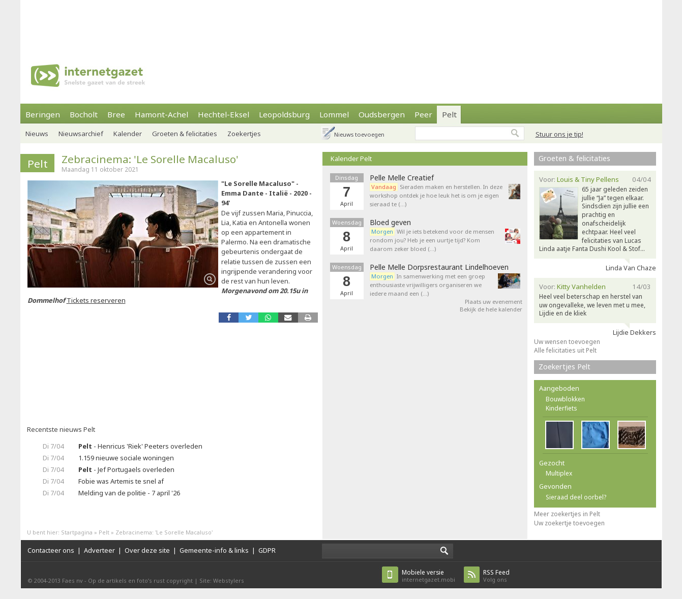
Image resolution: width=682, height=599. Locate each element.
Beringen (42, 114)
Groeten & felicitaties (184, 133)
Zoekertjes (244, 133)
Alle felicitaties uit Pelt (565, 350)
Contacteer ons (50, 550)
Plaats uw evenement (493, 301)
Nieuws (36, 133)
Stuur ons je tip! (559, 134)
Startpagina (77, 532)
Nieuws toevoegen (359, 134)
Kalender (127, 133)
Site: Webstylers (221, 580)
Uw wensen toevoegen (567, 341)
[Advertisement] (341, 23)
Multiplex (559, 473)
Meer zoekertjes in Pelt (567, 514)
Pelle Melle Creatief (402, 177)
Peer (423, 114)
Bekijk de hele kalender (491, 309)
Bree (116, 114)
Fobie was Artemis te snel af (121, 481)
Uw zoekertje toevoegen (569, 523)
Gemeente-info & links (214, 550)
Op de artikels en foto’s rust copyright (140, 580)
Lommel (334, 114)
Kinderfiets (561, 408)
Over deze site (147, 550)
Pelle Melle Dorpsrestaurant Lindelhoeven (439, 267)
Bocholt (84, 114)
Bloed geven (390, 222)
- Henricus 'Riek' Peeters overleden (140, 446)
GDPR (267, 550)
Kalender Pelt (351, 158)
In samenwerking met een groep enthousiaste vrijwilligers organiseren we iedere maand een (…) (427, 284)
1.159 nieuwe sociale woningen (126, 457)
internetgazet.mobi (428, 576)
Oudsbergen (382, 114)
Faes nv (72, 580)
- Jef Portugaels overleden (126, 469)
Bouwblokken (565, 399)
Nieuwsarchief (80, 133)
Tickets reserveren (96, 300)
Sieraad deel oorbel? (576, 497)
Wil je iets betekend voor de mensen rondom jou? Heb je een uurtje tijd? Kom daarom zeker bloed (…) (432, 240)
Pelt (449, 114)
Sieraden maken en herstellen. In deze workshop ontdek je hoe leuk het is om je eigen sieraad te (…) (436, 195)
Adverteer (99, 550)
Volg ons (496, 576)
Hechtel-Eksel (223, 114)
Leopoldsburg (284, 114)
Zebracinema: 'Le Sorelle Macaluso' (150, 159)
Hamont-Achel (161, 114)
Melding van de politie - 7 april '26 (129, 492)
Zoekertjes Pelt (564, 366)
